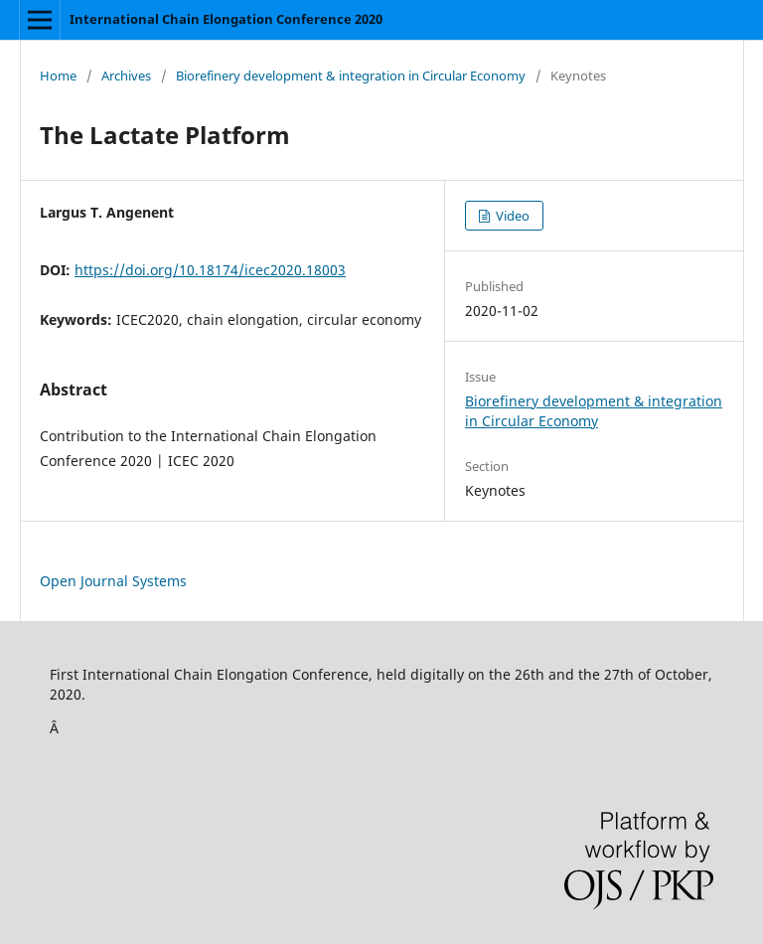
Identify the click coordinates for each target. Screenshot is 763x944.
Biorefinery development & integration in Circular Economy (351, 75)
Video (511, 216)
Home (58, 75)
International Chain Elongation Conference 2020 (226, 19)
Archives (126, 75)
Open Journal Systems (113, 580)
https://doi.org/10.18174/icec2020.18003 (210, 269)
